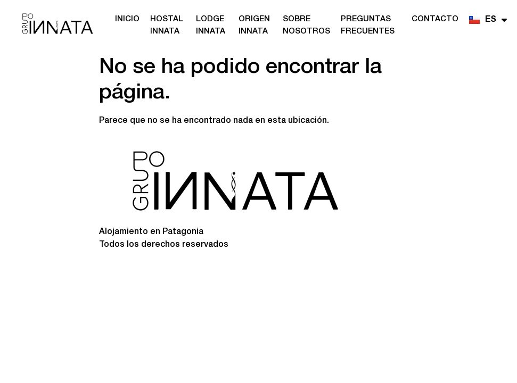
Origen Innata (254, 25)
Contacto (435, 19)
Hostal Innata (166, 25)
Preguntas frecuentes (368, 25)
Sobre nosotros (306, 25)
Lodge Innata (210, 25)
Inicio (127, 19)
